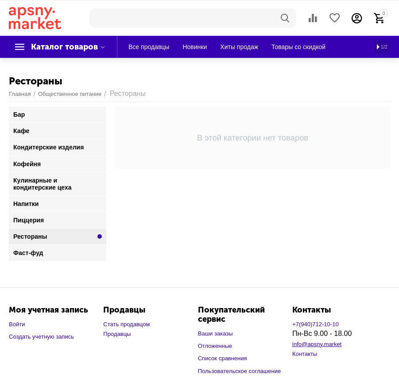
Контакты (304, 354)
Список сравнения (222, 358)
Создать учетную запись (41, 336)
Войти (17, 324)
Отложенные (215, 346)
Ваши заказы (215, 333)
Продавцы (117, 334)
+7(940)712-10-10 (315, 324)
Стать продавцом (126, 324)
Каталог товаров (64, 47)
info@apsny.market (316, 344)
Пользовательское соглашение (239, 371)
